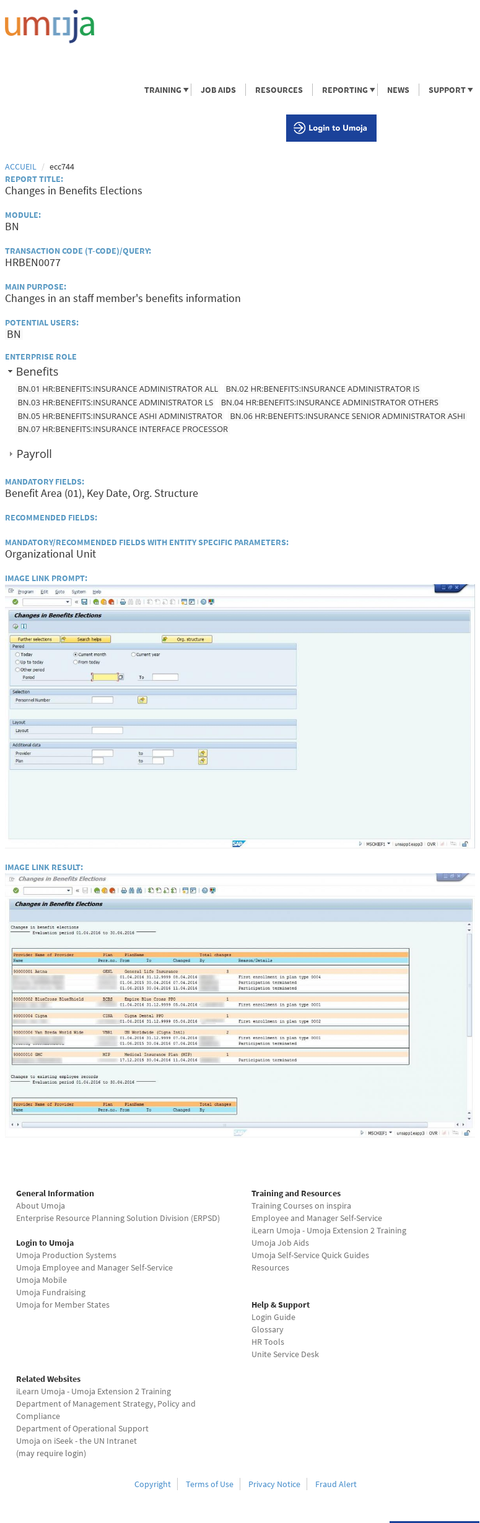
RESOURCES (279, 89)
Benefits (37, 371)
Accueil (21, 166)
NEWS (398, 89)
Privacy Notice (274, 1484)
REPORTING (344, 90)
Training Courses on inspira (301, 1205)
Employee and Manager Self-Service (316, 1217)
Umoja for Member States (63, 1304)
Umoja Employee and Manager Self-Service (94, 1267)
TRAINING (162, 90)
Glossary (267, 1329)
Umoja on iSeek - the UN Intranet (76, 1440)
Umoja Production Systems (66, 1255)
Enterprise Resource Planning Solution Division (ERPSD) (118, 1217)
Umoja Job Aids (280, 1242)
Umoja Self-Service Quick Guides (310, 1255)
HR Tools (267, 1341)
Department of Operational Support (82, 1428)
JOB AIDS (218, 89)
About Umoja (40, 1205)
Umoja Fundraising (50, 1292)
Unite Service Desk (285, 1354)
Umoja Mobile (41, 1279)
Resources (270, 1267)
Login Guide (273, 1316)
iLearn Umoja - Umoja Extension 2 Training (328, 1230)
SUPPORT (446, 90)
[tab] (240, 372)
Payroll (34, 453)
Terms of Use (209, 1484)
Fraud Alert (336, 1484)
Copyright (152, 1484)
